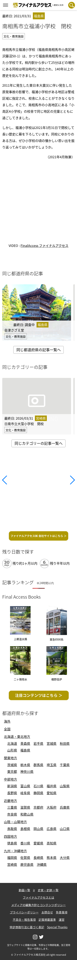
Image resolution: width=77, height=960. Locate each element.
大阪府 (51, 807)
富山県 (25, 785)
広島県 (51, 828)
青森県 (25, 743)
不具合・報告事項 (24, 919)
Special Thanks (57, 927)
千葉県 (65, 764)
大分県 (65, 857)
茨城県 (12, 764)
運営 (61, 919)
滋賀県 (25, 807)
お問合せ (47, 912)
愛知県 (51, 792)
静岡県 (38, 792)
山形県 (12, 750)
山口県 (65, 828)
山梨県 (65, 785)
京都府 (38, 807)
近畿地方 (10, 800)
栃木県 (25, 764)
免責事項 (61, 912)
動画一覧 (24, 890)
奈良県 (12, 814)
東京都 (12, 771)
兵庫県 (65, 807)
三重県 (12, 807)
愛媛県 (38, 843)
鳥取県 (12, 828)
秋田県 (65, 743)
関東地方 (10, 757)
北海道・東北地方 (17, 736)
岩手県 (38, 743)
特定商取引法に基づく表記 (27, 927)
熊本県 (51, 857)
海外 (7, 721)
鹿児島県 (26, 864)
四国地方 (10, 836)
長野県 (12, 792)
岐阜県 (25, 792)
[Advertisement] (38, 490)
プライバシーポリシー (24, 912)
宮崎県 (12, 864)
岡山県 (38, 828)
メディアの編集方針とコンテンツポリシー (38, 905)
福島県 (25, 750)
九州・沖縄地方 (15, 850)
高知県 (51, 843)
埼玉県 (51, 764)
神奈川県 (26, 771)
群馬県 (38, 764)
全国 (7, 729)
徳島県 (12, 843)
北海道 (12, 743)
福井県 (51, 785)
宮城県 (51, 743)
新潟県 (12, 785)
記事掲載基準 (47, 919)
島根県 (25, 828)
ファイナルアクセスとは (38, 897)
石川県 (38, 785)
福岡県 (12, 857)
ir (34, 890)
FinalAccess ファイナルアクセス (44, 245)
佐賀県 (25, 857)
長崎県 (38, 857)
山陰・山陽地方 (15, 821)
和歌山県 (26, 814)
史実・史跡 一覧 (48, 890)
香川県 (25, 843)
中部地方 (10, 779)
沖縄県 (42, 864)
